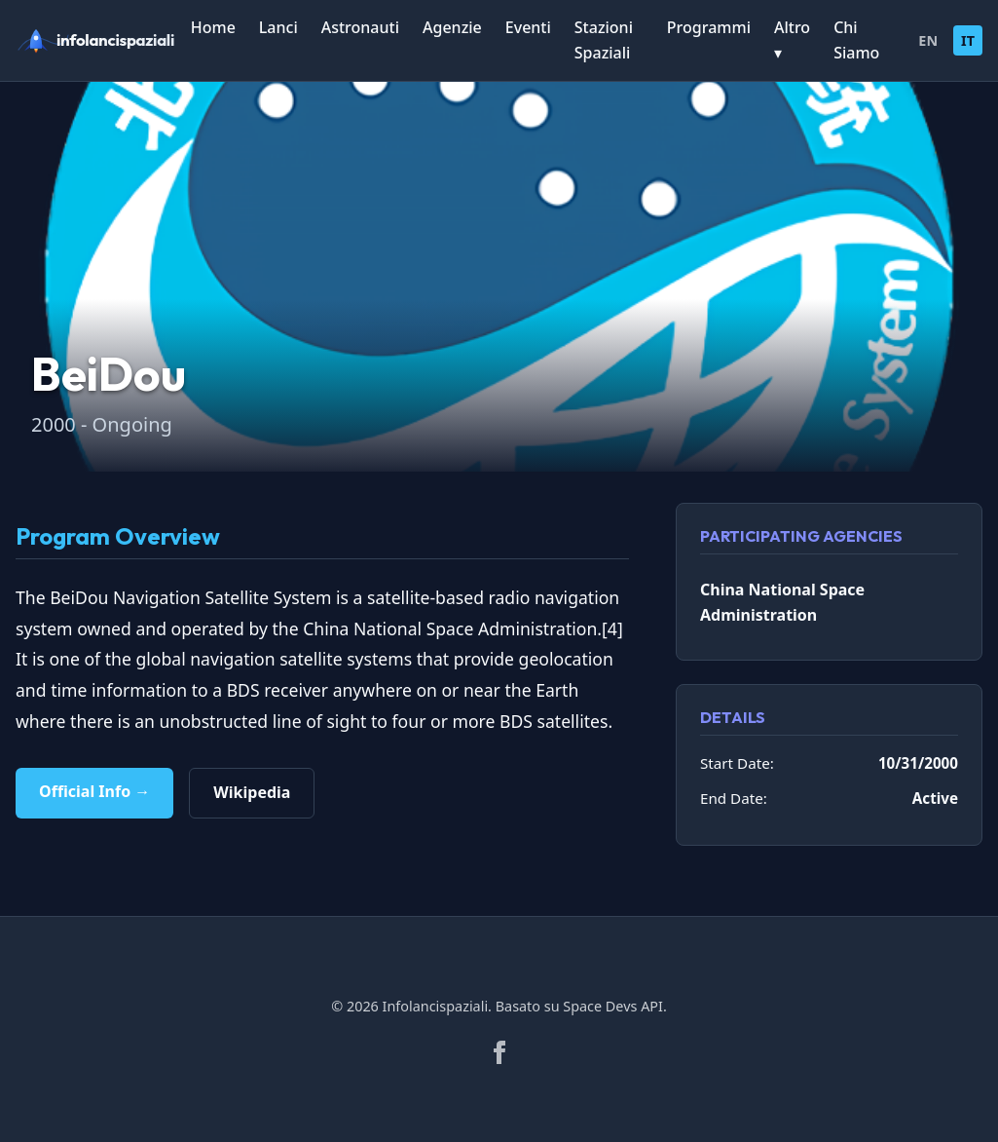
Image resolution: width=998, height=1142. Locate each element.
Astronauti (360, 27)
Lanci (278, 27)
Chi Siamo (856, 40)
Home (213, 27)
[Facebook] (499, 1052)
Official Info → (94, 791)
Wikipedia (251, 792)
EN (928, 40)
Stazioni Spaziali (603, 40)
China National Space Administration (782, 602)
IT (968, 40)
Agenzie (452, 27)
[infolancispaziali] (103, 40)
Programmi (709, 27)
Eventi (528, 27)
